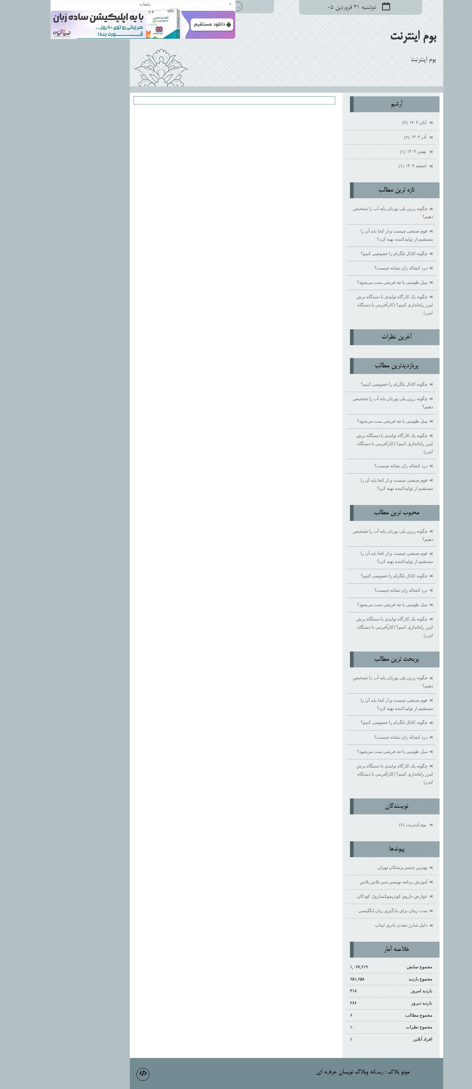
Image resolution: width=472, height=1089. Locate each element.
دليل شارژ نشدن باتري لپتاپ (350, 925)
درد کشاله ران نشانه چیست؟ (350, 268)
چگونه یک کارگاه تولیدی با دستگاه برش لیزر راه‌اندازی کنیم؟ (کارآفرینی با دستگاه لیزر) (344, 305)
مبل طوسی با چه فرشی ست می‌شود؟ (341, 282)
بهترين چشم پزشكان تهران (352, 867)
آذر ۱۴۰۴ (365, 138)
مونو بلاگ (348, 1072)
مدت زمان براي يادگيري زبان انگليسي (342, 910)
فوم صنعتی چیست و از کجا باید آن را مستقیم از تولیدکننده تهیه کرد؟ (346, 235)
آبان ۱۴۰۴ (364, 123)
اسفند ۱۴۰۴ (362, 166)
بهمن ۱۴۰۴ (363, 152)
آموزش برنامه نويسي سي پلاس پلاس (343, 881)
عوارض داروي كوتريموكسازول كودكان (341, 896)
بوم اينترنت (362, 37)
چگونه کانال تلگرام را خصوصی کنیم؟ (343, 253)
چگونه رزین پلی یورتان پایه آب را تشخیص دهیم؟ (342, 212)
